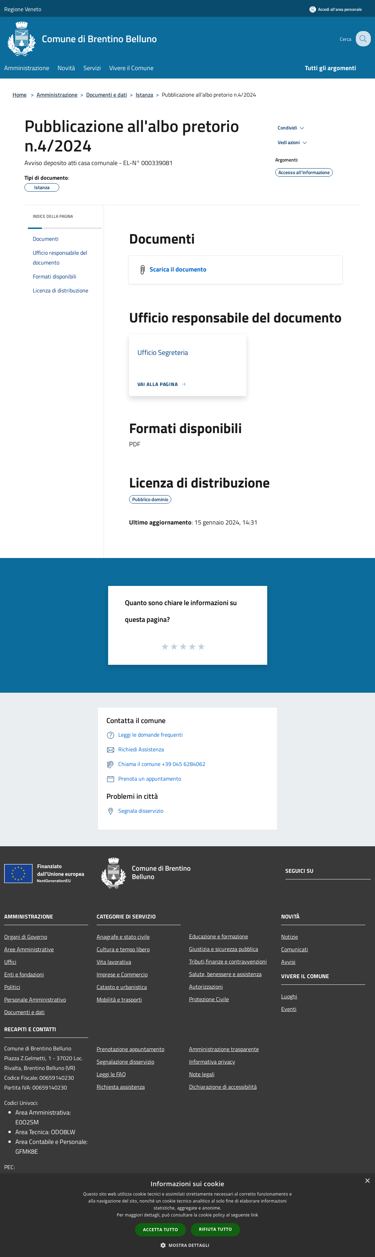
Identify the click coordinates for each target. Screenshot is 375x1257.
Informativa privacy (212, 1061)
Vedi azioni (293, 143)
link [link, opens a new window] (254, 1215)
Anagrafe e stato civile (123, 936)
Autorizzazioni (206, 986)
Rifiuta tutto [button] (215, 1229)
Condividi (292, 128)
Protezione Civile (209, 999)
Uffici (10, 962)
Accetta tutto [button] (160, 1230)
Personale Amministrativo (35, 999)
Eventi (289, 1009)
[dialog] (187, 1215)
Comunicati (294, 949)
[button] (188, 1245)
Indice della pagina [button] (53, 216)
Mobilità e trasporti (119, 999)
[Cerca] (362, 38)
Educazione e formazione (218, 936)
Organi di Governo (25, 936)
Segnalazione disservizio (125, 1061)
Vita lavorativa (114, 962)
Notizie (289, 936)
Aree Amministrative (29, 949)
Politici (12, 987)
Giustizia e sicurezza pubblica (223, 949)
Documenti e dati (106, 94)
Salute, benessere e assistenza (225, 974)
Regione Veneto (22, 9)
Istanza (144, 94)
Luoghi (289, 996)
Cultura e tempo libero (123, 949)
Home (20, 94)
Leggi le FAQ (111, 1074)
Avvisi (288, 962)
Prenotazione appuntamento (130, 1049)
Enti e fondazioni (24, 974)
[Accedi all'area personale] (335, 9)
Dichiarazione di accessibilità (223, 1087)
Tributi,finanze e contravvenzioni (228, 961)
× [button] (367, 1181)
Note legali (202, 1074)
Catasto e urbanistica (122, 987)
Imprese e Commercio (122, 974)
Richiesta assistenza (121, 1087)
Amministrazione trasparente (224, 1049)
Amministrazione (57, 94)
